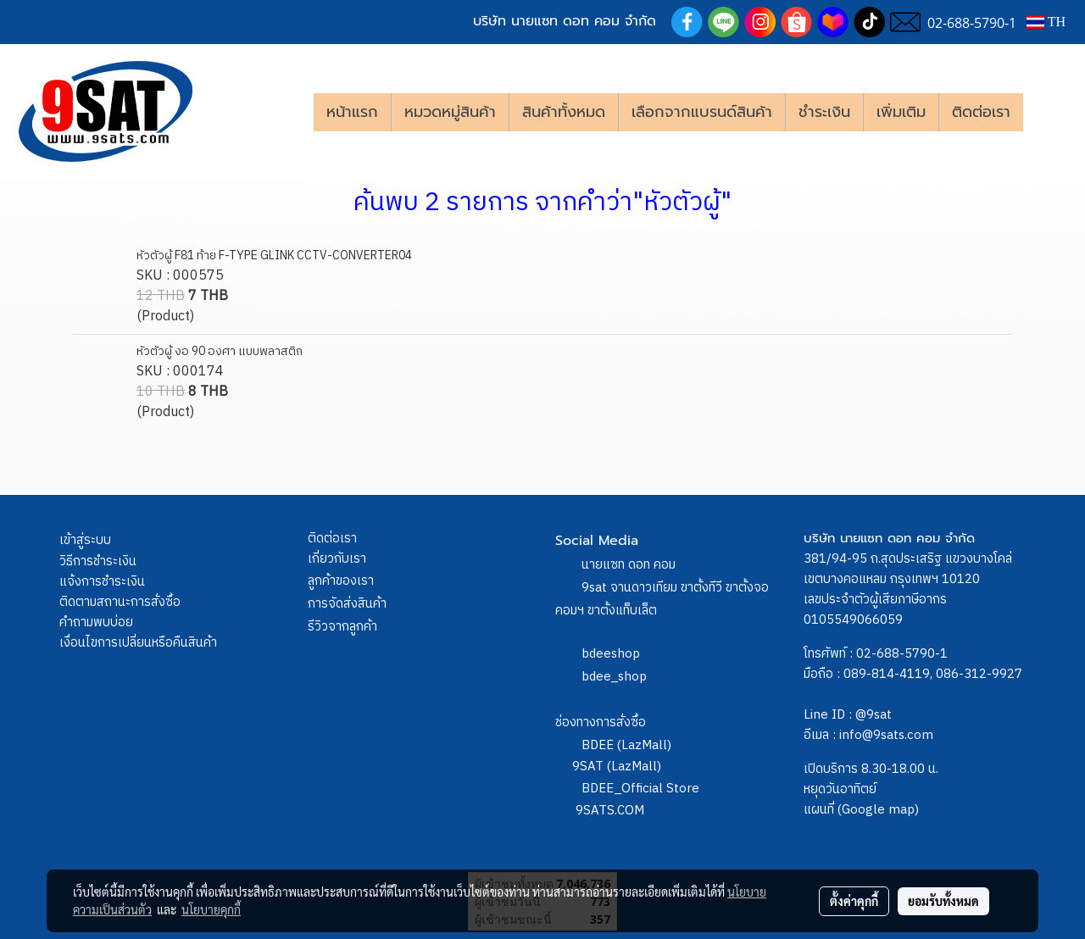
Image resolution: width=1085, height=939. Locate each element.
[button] (1049, 112)
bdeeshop (610, 653)
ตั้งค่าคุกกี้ (854, 900)
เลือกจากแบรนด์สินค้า (702, 112)
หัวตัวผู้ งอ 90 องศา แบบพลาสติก (219, 351)
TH (1046, 21)
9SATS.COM (610, 810)
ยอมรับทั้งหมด (943, 900)
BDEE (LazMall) (626, 745)
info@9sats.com (886, 735)
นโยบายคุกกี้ (211, 909)
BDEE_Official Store (640, 788)
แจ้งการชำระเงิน (102, 581)
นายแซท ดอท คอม (628, 564)
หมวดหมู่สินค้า (450, 112)
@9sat (873, 714)
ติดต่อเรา (981, 112)
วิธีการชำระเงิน (97, 561)
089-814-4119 (886, 674)
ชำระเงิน (824, 112)
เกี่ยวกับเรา (337, 559)
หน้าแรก (352, 112)
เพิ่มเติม (901, 112)
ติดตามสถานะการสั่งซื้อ (120, 602)
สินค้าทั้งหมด (563, 112)
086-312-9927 (979, 674)
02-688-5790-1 (902, 653)
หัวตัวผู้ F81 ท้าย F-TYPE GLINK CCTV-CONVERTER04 (274, 255)
